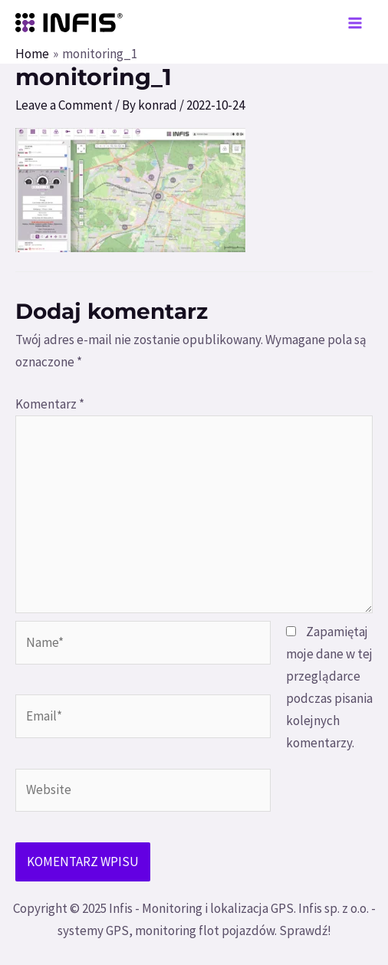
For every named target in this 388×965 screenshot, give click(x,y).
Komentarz (49, 404)
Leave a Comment (64, 105)
